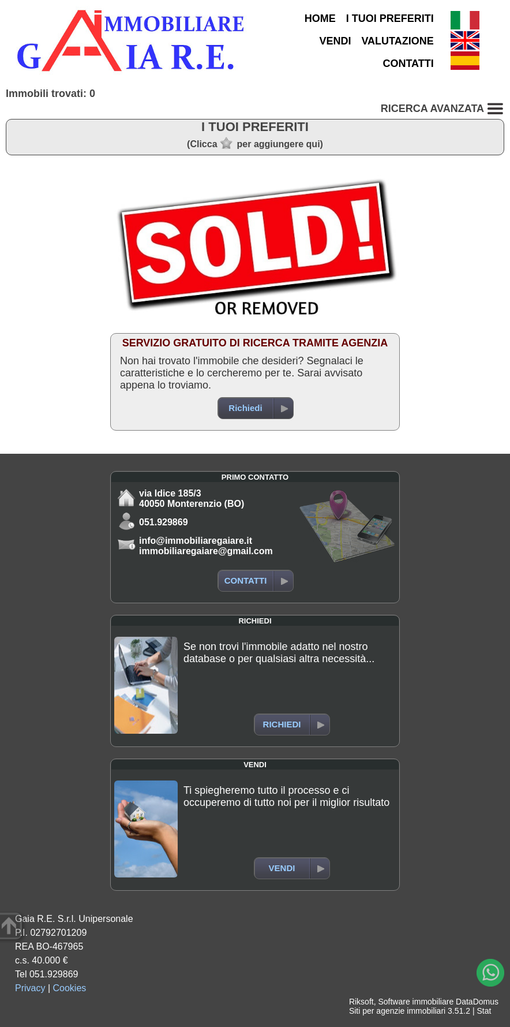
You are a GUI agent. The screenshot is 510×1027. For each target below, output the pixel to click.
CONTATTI (407, 63)
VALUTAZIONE (397, 41)
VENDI (335, 41)
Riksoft (361, 1001)
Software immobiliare (415, 1001)
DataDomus (477, 1001)
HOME (320, 18)
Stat (484, 1010)
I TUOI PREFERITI (390, 18)
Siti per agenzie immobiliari (397, 1010)
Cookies (70, 988)
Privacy (30, 988)
